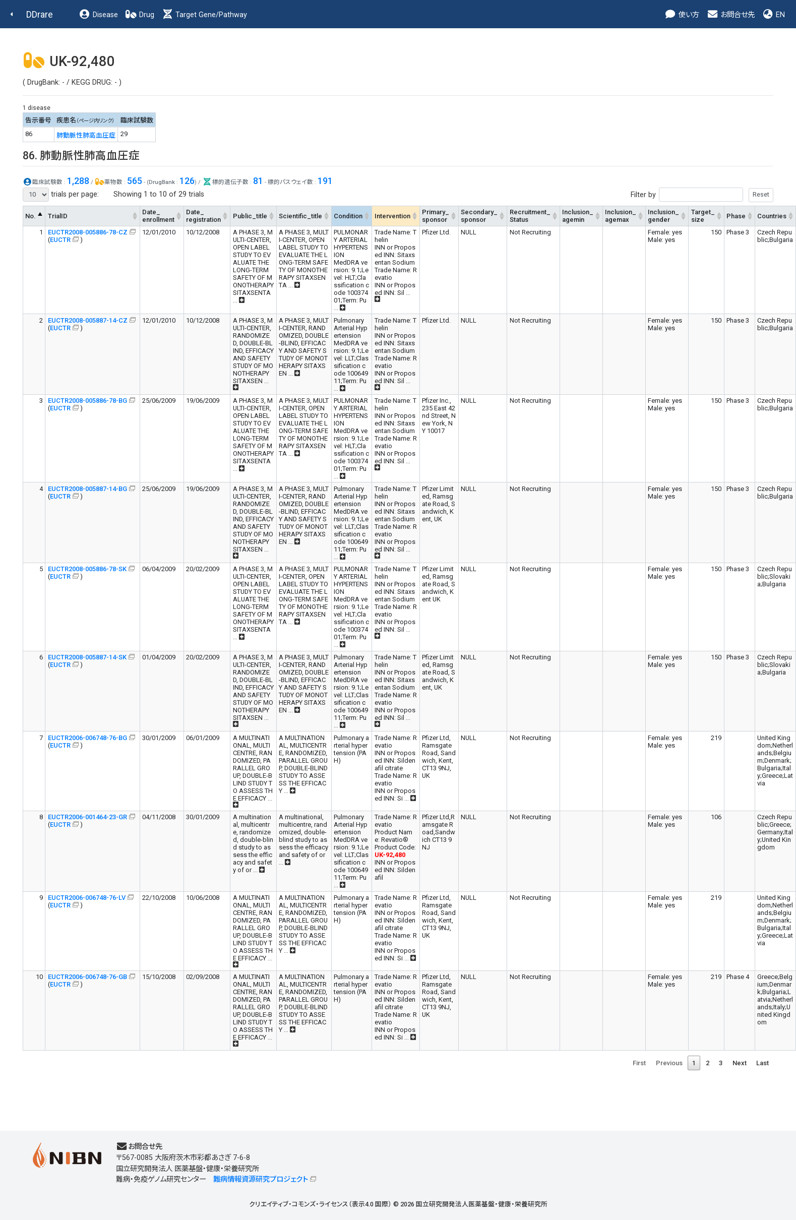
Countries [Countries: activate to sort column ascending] (771, 216)
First (639, 1063)
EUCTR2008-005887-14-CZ (88, 320)
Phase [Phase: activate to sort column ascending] (736, 216)
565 (134, 180)
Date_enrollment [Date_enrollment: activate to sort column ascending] (158, 215)
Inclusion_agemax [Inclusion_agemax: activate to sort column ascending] (620, 215)
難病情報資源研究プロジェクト (260, 1179)
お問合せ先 (730, 15)
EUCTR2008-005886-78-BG (87, 400)
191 (325, 180)
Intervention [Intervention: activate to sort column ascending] (392, 216)
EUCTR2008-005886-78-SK (87, 569)
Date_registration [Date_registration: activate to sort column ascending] (203, 215)
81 (258, 180)
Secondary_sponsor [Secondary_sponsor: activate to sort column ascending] (479, 215)
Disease (98, 15)
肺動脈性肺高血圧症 (85, 135)
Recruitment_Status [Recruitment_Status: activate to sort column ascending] (530, 215)
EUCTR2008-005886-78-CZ (88, 232)
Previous (669, 1063)
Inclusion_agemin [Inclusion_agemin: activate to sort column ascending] (577, 215)
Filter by (702, 195)
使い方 (681, 15)
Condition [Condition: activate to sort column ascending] (348, 216)
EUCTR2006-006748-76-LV (87, 897)
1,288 (78, 180)
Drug (139, 15)
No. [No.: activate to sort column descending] (30, 216)
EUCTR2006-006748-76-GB (87, 977)
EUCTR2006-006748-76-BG (87, 738)
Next (739, 1063)
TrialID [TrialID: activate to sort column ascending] (58, 216)
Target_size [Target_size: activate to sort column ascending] (703, 215)
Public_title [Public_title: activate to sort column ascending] (250, 216)
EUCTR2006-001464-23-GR (87, 817)
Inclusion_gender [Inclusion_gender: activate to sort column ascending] (663, 215)
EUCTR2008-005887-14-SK (87, 657)
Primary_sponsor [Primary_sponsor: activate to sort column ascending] (435, 215)
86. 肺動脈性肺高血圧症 (81, 155)
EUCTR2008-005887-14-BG (87, 489)
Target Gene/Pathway (204, 15)
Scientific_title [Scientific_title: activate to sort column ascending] (300, 216)
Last (762, 1063)
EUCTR (60, 239)
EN (773, 15)
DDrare (39, 14)
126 (187, 180)
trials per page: (61, 195)
